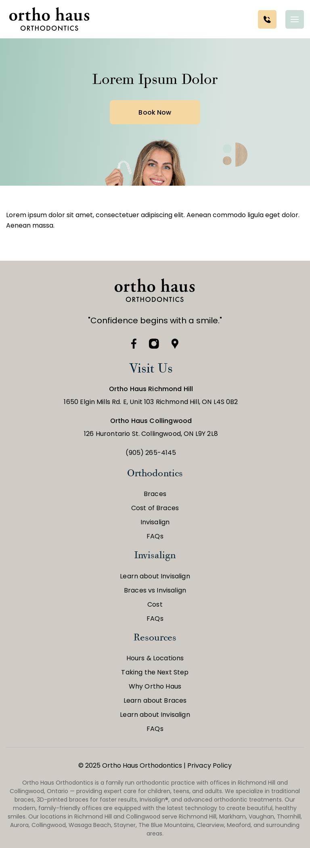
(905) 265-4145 (151, 452)
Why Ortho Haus (155, 686)
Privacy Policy (209, 765)
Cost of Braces (155, 508)
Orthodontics (155, 473)
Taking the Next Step (155, 672)
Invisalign (155, 522)
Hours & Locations (155, 658)
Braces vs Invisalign (155, 590)
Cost (155, 604)
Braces (155, 493)
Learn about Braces (155, 700)
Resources (155, 637)
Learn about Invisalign (155, 576)
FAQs (155, 536)
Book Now (154, 112)
